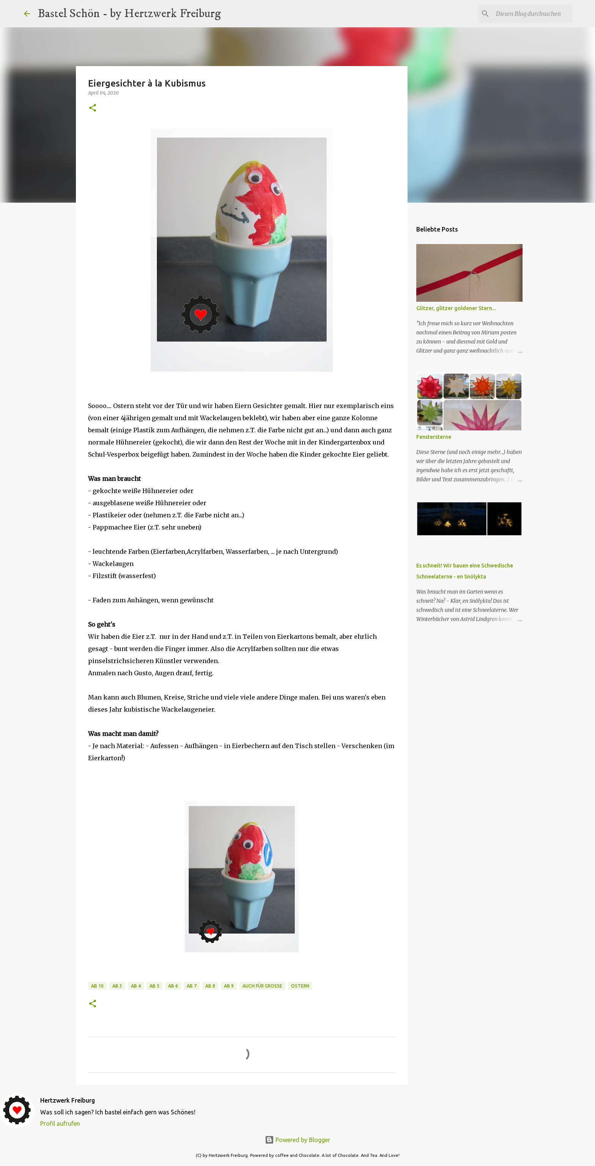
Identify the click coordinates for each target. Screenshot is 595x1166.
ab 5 (154, 985)
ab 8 (210, 985)
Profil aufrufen (60, 1123)
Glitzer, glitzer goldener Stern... (456, 308)
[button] (92, 108)
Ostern (300, 985)
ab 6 (173, 985)
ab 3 (117, 985)
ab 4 (136, 985)
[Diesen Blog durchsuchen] (533, 14)
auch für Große (262, 985)
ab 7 (192, 985)
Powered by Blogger (297, 1139)
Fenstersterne (433, 437)
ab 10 (97, 985)
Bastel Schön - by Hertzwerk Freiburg (129, 13)
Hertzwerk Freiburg (67, 1100)
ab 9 (229, 985)
